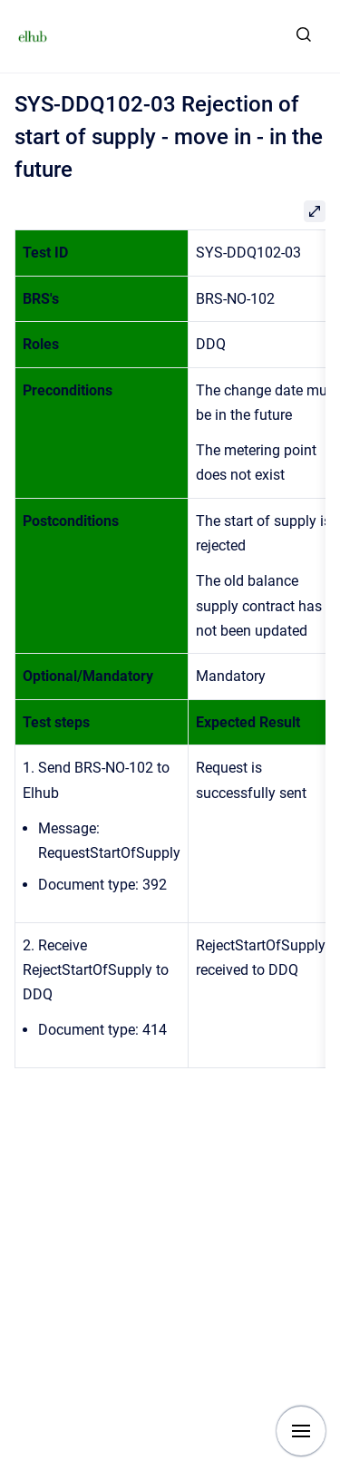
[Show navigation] (301, 1431)
